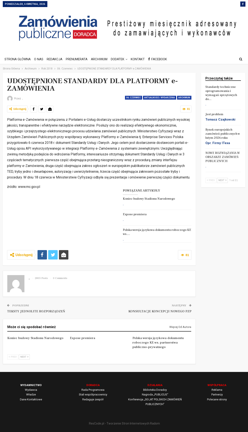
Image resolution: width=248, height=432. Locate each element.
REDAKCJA (56, 59)
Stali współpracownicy (93, 394)
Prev (13, 356)
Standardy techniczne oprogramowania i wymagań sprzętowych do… (221, 93)
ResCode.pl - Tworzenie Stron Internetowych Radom (124, 423)
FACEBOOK (162, 59)
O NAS (39, 59)
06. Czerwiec (133, 97)
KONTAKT (142, 59)
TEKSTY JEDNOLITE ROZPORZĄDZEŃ (36, 311)
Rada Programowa (92, 389)
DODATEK (121, 59)
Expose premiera (135, 214)
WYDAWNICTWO (31, 385)
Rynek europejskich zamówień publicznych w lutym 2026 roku (222, 134)
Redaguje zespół (93, 399)
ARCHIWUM (101, 59)
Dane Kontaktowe (31, 399)
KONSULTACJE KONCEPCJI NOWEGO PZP (159, 311)
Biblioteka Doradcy (155, 389)
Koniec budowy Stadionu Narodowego (149, 199)
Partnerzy (217, 394)
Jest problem (214, 114)
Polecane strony (217, 399)
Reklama (217, 389)
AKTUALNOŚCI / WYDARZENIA (159, 97)
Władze (31, 394)
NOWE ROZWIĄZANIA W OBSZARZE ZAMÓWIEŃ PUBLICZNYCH (222, 157)
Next (24, 356)
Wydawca (31, 389)
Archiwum (184, 97)
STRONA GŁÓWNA (18, 59)
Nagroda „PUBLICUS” (155, 394)
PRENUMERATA (78, 59)
